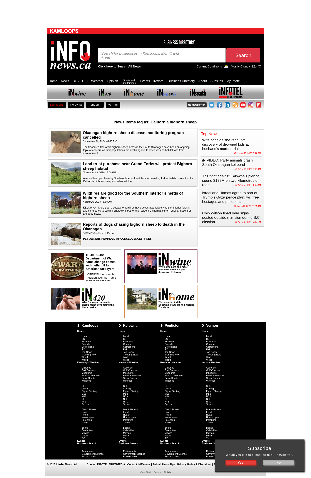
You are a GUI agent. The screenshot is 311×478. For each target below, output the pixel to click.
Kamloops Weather (88, 362)
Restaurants (88, 451)
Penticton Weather (170, 362)
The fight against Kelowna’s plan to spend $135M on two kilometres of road (230, 180)
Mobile (167, 472)
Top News (87, 352)
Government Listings (93, 454)
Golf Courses (88, 370)
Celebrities (87, 430)
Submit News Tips (164, 464)
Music (85, 435)
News (65, 81)
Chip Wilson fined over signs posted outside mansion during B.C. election (231, 217)
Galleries (86, 367)
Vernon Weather (211, 362)
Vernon (113, 104)
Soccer (85, 404)
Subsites (216, 81)
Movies (85, 433)
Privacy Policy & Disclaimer (194, 464)
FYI (83, 349)
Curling (85, 388)
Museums (87, 373)
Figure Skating (89, 391)
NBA (84, 396)
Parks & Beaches (91, 375)
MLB (84, 393)
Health (85, 414)
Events (145, 81)
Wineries (86, 380)
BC (83, 339)
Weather (97, 81)
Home (53, 81)
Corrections (88, 346)
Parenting (87, 420)
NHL (84, 401)
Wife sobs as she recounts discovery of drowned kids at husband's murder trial (225, 144)
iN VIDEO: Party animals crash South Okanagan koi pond (227, 162)
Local (84, 336)
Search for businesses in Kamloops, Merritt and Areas (140, 55)
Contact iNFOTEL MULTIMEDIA (106, 464)
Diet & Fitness (89, 409)
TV (83, 438)
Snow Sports (88, 378)
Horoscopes (88, 417)
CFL (84, 386)
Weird (85, 359)
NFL (84, 399)
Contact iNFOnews (138, 464)
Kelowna (76, 104)
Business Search (87, 443)
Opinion (112, 81)
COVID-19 (80, 81)
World (85, 357)
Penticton (95, 104)
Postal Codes (89, 456)
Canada (86, 344)
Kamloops (57, 104)
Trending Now (89, 354)
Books (85, 427)
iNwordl (158, 81)
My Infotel (233, 81)
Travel (85, 422)
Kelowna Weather (129, 362)
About (202, 81)
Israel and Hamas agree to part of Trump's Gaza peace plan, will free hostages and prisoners (230, 197)
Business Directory (181, 81)
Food (84, 412)
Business (86, 341)
